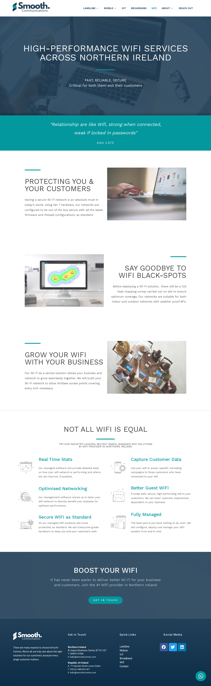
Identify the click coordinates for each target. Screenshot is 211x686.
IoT (124, 8)
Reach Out (186, 8)
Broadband (139, 8)
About (168, 8)
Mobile (110, 8)
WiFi (154, 8)
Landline (91, 8)
